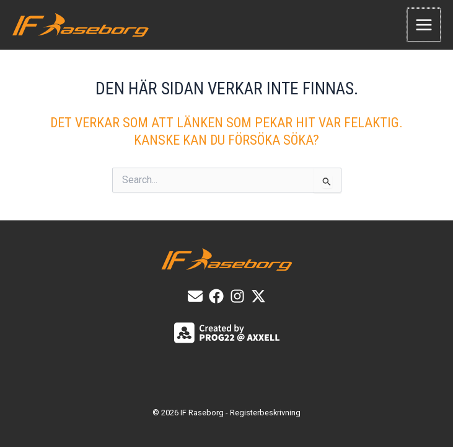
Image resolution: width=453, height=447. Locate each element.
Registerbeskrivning (265, 412)
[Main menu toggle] (424, 25)
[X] (258, 296)
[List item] (216, 296)
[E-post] (195, 296)
